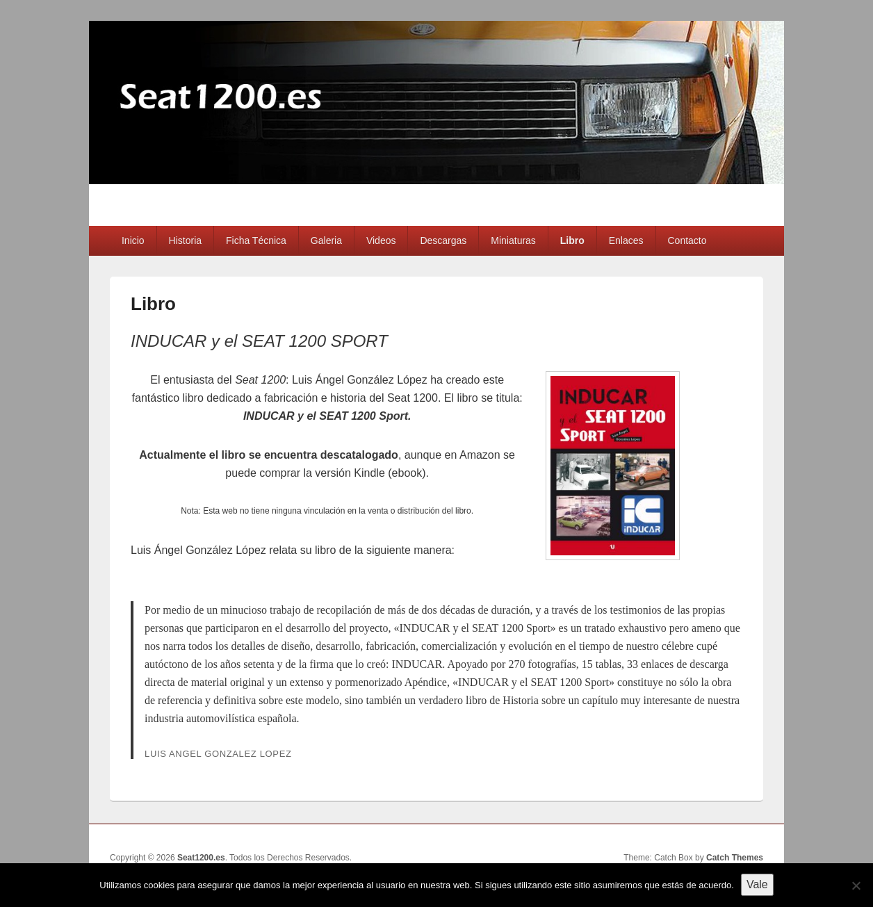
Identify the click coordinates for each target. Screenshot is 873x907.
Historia (185, 240)
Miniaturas (513, 240)
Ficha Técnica (256, 240)
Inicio (133, 240)
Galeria (326, 240)
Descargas (443, 240)
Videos (381, 240)
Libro (572, 240)
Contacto (687, 240)
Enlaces (626, 240)
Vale (757, 884)
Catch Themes (734, 858)
